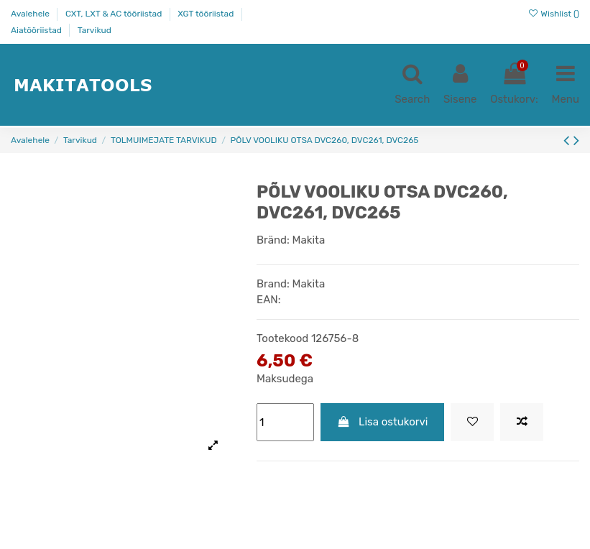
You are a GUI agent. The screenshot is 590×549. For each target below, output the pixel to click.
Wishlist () (553, 14)
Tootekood (282, 338)
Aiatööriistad (37, 30)
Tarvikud (94, 30)
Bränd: (273, 240)
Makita (309, 240)
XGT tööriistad (207, 14)
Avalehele (31, 14)
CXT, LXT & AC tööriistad (114, 14)
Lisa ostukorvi (382, 421)
